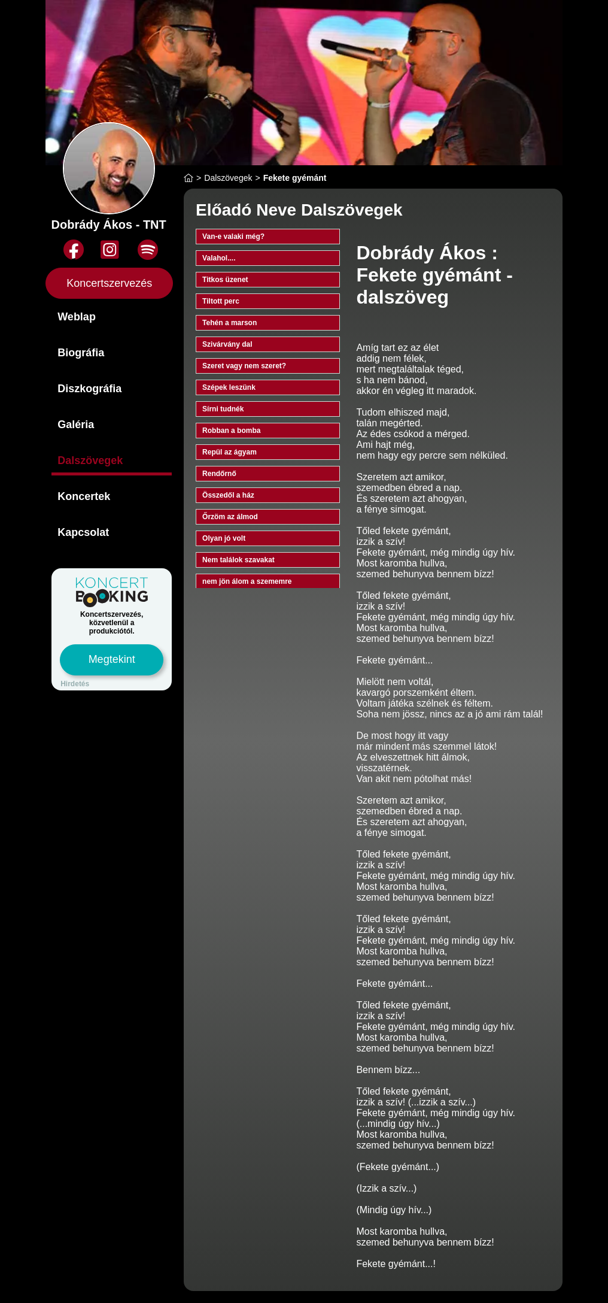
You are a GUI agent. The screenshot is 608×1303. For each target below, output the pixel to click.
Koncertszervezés (109, 283)
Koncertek (83, 496)
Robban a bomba (231, 430)
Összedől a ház (228, 495)
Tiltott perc (220, 301)
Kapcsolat (83, 532)
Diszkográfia (89, 389)
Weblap (76, 317)
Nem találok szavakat (238, 560)
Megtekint (112, 659)
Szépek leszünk (229, 387)
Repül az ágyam (229, 452)
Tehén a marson (229, 323)
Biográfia (80, 353)
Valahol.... (218, 258)
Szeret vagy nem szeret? (244, 366)
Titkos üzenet (225, 279)
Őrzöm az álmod (230, 517)
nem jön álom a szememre (246, 581)
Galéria (75, 425)
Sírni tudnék (223, 409)
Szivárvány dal (227, 344)
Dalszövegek (90, 460)
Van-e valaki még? (233, 236)
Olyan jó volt (223, 538)
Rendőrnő (219, 473)
